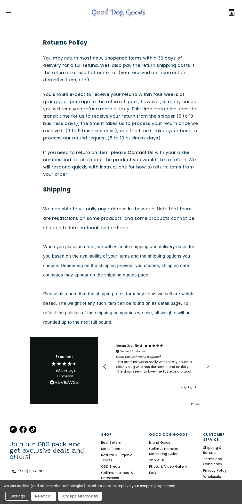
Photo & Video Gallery (168, 466)
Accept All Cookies (80, 496)
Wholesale (212, 476)
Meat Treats (111, 448)
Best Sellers (111, 442)
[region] (156, 366)
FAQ (152, 472)
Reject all (43, 496)
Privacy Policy (215, 470)
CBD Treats (111, 466)
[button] (105, 366)
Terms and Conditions (212, 461)
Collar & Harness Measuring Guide (163, 451)
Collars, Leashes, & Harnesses (117, 475)
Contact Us (140, 152)
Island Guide (159, 442)
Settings (17, 496)
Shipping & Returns (212, 450)
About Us (157, 460)
